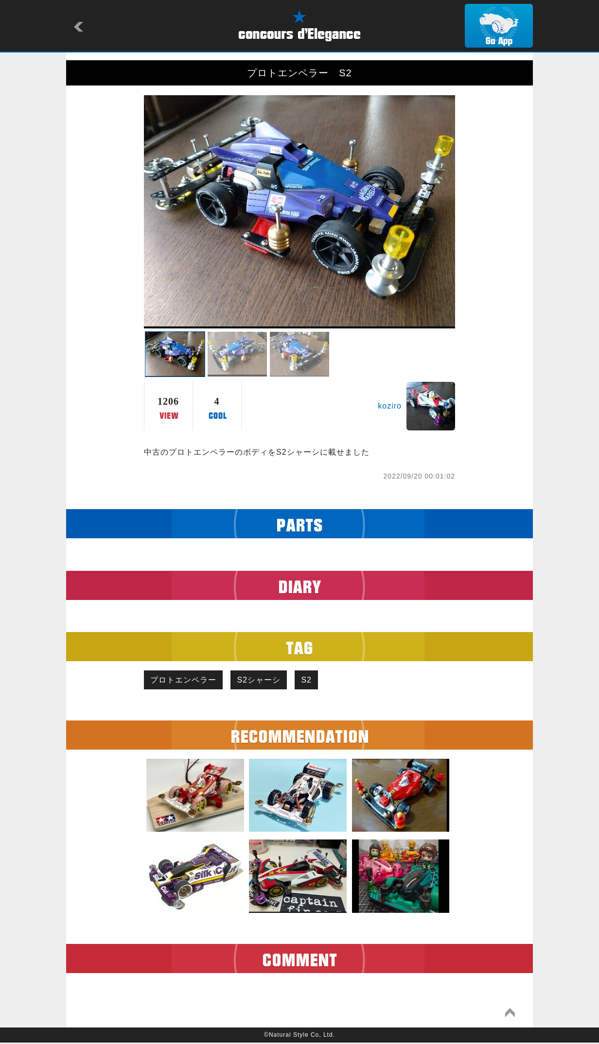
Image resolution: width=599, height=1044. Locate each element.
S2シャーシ (263, 680)
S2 (313, 680)
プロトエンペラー (185, 680)
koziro (390, 406)
